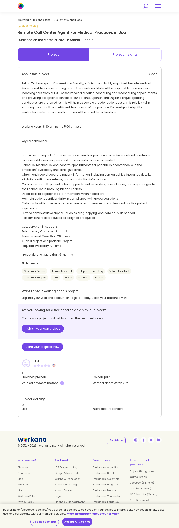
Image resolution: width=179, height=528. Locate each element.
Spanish (83, 277)
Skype (68, 277)
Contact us (24, 473)
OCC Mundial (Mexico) (143, 494)
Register (76, 298)
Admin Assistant (62, 271)
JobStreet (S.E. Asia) (142, 482)
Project (53, 54)
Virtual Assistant (119, 271)
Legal (58, 496)
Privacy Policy (26, 502)
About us (23, 467)
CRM (55, 277)
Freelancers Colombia (106, 479)
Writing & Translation (68, 479)
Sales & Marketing (66, 484)
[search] (145, 6)
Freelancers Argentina (106, 467)
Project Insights (125, 54)
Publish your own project (43, 329)
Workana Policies (28, 496)
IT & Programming (66, 467)
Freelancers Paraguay (106, 502)
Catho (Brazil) (138, 477)
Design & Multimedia (67, 473)
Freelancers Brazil (103, 473)
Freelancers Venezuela (106, 496)
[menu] (157, 6)
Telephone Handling (90, 271)
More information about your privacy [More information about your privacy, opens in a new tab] (93, 514)
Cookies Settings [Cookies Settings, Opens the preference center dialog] (45, 522)
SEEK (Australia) (139, 500)
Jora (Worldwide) (140, 488)
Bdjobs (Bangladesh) (143, 471)
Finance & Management (70, 502)
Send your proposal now (42, 347)
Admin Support (64, 490)
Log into (27, 298)
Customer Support (35, 277)
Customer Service (34, 271)
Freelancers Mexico (104, 490)
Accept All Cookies (77, 522)
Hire (20, 490)
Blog (20, 479)
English (99, 277)
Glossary (23, 484)
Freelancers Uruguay (105, 484)
